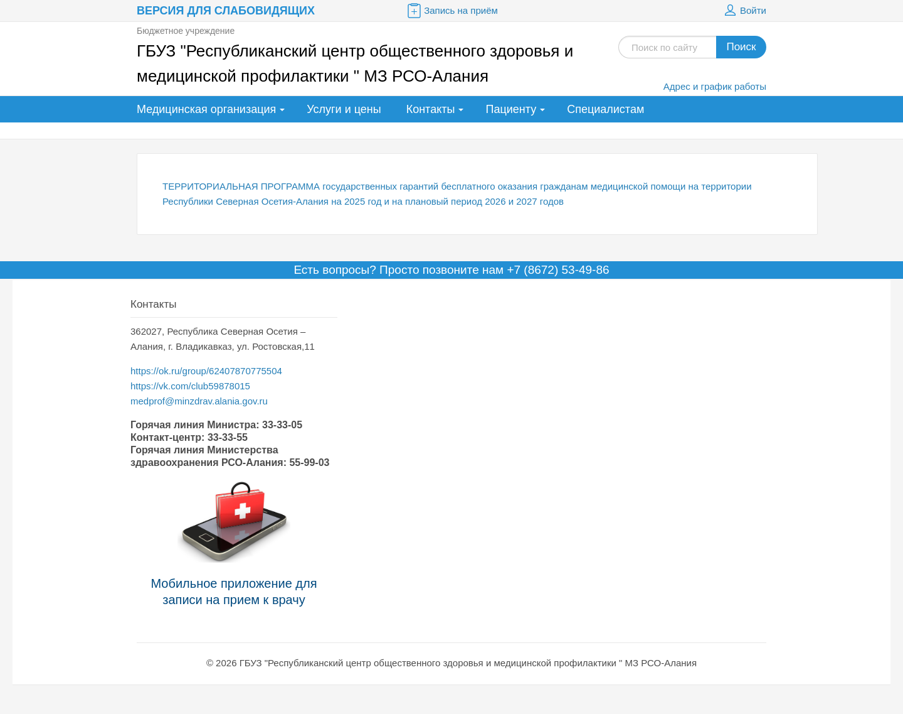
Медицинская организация (206, 109)
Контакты (430, 109)
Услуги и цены (344, 109)
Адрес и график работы (714, 86)
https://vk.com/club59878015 (190, 386)
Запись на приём (451, 10)
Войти (743, 10)
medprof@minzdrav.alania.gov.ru (199, 401)
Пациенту (510, 109)
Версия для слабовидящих (226, 10)
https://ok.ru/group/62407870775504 (206, 370)
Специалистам (605, 109)
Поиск (741, 47)
